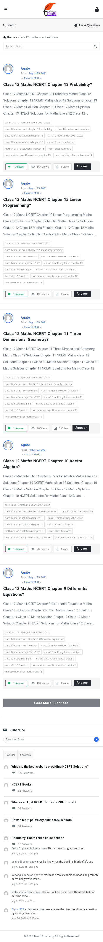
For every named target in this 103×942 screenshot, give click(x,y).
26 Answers (21, 808)
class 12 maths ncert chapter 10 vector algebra (30, 511)
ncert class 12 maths (59, 148)
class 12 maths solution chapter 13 (24, 135)
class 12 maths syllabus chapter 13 (24, 142)
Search (9, 25)
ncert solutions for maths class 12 (73, 155)
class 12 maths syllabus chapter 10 (24, 524)
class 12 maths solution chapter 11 (60, 390)
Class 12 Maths (32, 78)
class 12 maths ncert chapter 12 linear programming (34, 249)
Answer (82, 166)
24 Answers (21, 826)
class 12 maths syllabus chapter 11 (63, 397)
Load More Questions (51, 703)
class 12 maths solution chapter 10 (24, 517)
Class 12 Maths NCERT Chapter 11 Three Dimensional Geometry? (42, 336)
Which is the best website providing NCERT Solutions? (50, 766)
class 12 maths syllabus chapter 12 (63, 263)
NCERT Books (21, 784)
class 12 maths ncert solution (73, 129)
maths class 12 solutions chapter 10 (24, 531)
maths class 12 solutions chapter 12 (56, 269)
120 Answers (22, 773)
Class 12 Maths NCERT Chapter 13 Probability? (47, 84)
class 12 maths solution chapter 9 (59, 645)
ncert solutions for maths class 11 (23, 416)
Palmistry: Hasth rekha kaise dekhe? (37, 838)
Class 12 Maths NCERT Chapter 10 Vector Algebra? (43, 463)
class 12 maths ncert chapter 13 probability (28, 129)
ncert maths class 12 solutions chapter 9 (54, 665)
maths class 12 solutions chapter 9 (55, 658)
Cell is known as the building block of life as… (66, 862)
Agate (25, 68)
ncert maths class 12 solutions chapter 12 (55, 276)
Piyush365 (17, 909)
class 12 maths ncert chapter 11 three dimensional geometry (38, 384)
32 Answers (21, 790)
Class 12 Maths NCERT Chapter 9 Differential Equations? (46, 591)
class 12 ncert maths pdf (60, 142)
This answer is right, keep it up (66, 848)
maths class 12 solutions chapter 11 (56, 403)
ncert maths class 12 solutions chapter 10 (28, 537)
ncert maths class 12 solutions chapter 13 (28, 155)
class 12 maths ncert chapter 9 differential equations (34, 639)
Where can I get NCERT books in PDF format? (43, 802)
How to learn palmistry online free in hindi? (41, 820)
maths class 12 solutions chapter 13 (24, 148)
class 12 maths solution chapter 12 (60, 256)
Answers (25, 755)
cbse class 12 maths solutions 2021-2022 (27, 122)
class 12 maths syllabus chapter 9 (62, 652)
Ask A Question (87, 25)
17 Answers (21, 844)
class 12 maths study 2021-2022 (65, 135)
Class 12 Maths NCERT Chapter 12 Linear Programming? (42, 202)
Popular (10, 755)
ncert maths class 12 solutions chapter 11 (55, 410)
